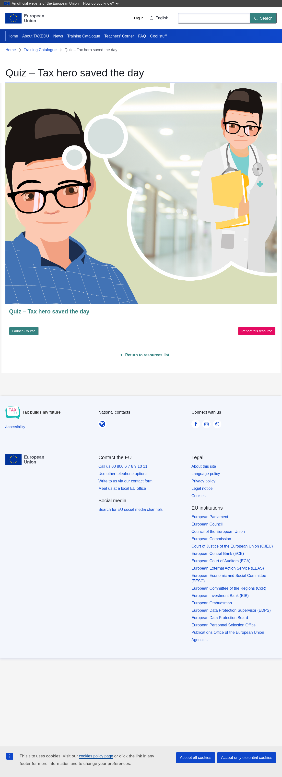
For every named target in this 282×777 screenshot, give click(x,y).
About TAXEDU (35, 36)
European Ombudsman (211, 603)
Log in (138, 18)
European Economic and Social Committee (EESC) (228, 578)
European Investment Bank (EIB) (220, 596)
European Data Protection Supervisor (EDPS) (231, 610)
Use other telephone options (122, 474)
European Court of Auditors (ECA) (220, 561)
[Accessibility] (15, 426)
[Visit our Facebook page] (195, 423)
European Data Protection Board (219, 618)
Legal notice (201, 488)
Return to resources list (144, 355)
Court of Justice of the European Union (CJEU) (232, 546)
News (58, 36)
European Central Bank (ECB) (217, 553)
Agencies (199, 640)
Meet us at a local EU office (122, 488)
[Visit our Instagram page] (206, 423)
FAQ (142, 36)
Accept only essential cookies (246, 757)
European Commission (211, 539)
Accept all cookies (195, 757)
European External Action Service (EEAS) (227, 568)
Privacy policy (203, 481)
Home (13, 36)
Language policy (205, 474)
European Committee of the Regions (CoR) (228, 588)
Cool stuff (158, 36)
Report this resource (256, 331)
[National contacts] (102, 422)
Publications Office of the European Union (227, 632)
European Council (207, 524)
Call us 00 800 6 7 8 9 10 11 (122, 466)
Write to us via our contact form (125, 481)
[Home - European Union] (24, 18)
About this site (203, 466)
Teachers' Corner (119, 36)
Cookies (198, 496)
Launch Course (23, 331)
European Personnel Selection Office (223, 625)
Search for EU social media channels (130, 509)
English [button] (159, 18)
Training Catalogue (83, 36)
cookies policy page (96, 756)
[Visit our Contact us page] (217, 423)
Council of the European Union (218, 531)
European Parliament (209, 517)
